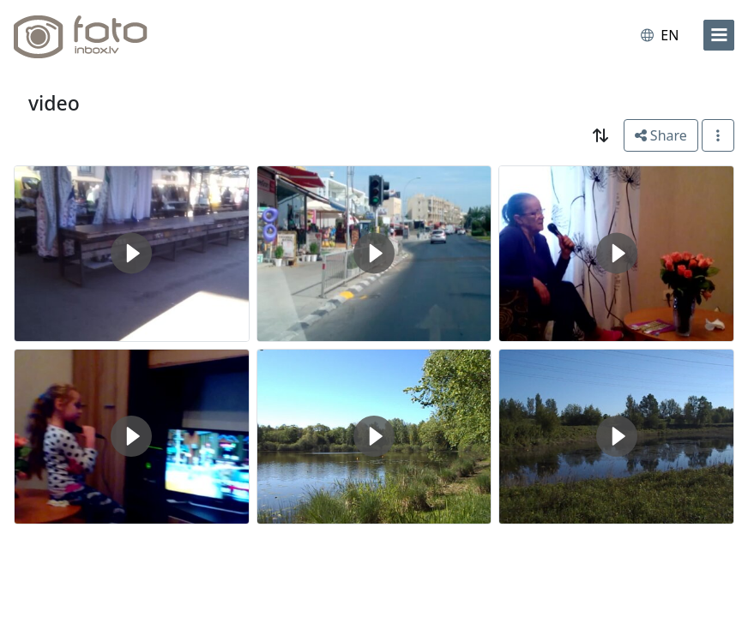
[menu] (718, 35)
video (54, 103)
